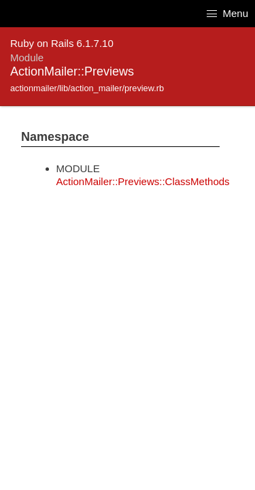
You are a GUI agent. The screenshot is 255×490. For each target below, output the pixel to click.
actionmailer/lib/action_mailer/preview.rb (87, 88)
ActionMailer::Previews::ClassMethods (143, 181)
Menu (227, 13)
